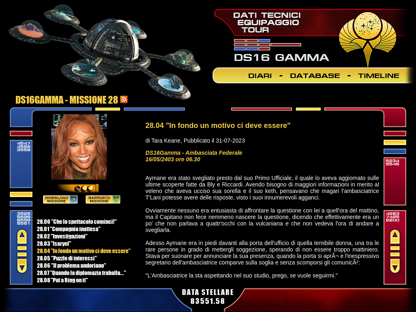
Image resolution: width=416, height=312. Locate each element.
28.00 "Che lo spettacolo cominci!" (77, 221)
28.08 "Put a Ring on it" (62, 280)
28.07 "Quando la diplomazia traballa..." (81, 272)
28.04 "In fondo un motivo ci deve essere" (83, 250)
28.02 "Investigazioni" (62, 236)
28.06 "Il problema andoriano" (71, 265)
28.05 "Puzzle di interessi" (67, 258)
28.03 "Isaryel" (54, 243)
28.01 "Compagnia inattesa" (68, 228)
